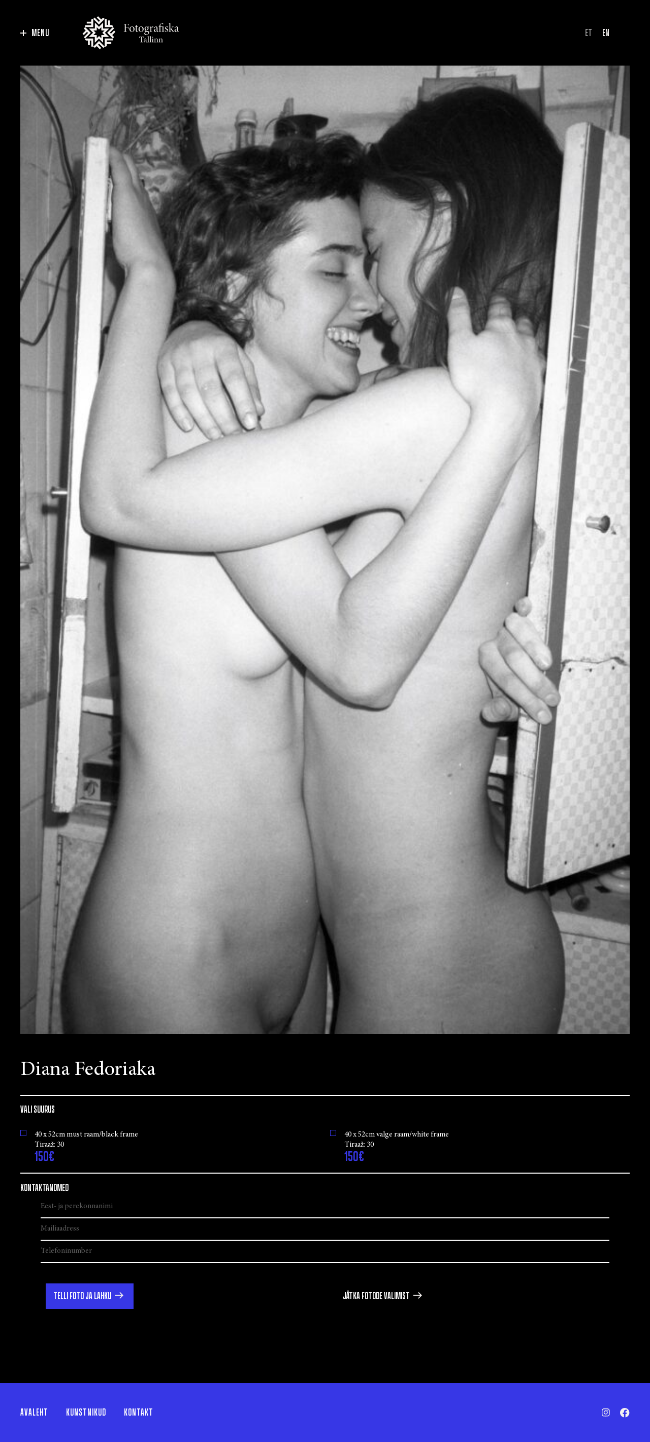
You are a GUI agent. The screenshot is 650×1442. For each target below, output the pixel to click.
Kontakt (138, 1412)
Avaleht (34, 1412)
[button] (90, 1296)
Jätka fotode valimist (376, 1296)
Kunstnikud (86, 1412)
